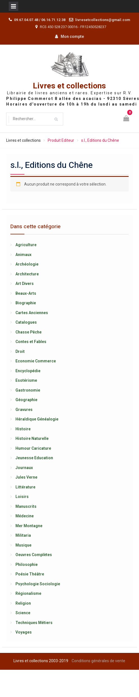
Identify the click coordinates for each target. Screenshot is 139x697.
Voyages (23, 632)
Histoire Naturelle (32, 438)
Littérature (25, 487)
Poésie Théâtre (29, 574)
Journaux (24, 467)
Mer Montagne (28, 526)
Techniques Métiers (34, 622)
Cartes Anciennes (31, 312)
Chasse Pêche (28, 332)
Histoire (23, 429)
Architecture (27, 274)
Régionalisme (28, 593)
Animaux (23, 254)
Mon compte (72, 36)
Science (22, 613)
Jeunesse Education (34, 458)
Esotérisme (26, 380)
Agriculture (26, 245)
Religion (23, 603)
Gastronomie (27, 390)
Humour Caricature (33, 448)
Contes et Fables (30, 341)
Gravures (24, 409)
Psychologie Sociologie (37, 584)
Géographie (26, 399)
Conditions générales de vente (98, 661)
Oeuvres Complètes (33, 554)
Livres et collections (69, 86)
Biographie (25, 303)
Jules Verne (26, 477)
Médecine (24, 516)
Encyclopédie (27, 371)
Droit (20, 351)
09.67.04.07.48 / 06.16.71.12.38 (39, 20)
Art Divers (24, 283)
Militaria (23, 535)
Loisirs (22, 496)
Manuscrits (26, 506)
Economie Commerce (35, 361)
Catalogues (26, 322)
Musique (23, 545)
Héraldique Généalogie (36, 419)
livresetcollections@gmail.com (102, 20)
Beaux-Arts (25, 293)
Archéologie (26, 264)
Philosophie (26, 564)
